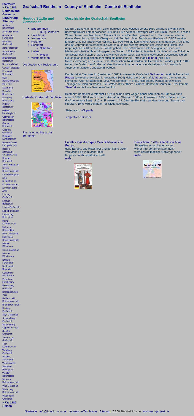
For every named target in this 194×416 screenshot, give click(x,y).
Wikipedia (87, 110)
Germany (8, 14)
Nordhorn (37, 41)
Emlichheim (38, 35)
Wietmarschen (40, 57)
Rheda (69, 77)
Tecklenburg (157, 74)
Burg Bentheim (49, 32)
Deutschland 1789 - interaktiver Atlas (157, 142)
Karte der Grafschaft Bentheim (42, 97)
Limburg (157, 77)
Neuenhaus (38, 38)
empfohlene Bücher (78, 117)
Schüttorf (37, 44)
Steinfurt (151, 57)
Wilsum (44, 54)
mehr (68, 158)
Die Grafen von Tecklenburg (40, 64)
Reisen (7, 406)
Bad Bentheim (40, 28)
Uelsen (35, 51)
